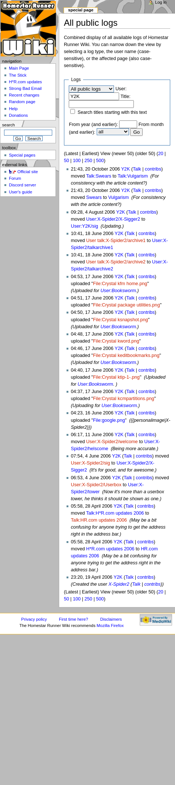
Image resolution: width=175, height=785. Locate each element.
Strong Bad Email (25, 88)
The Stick (17, 75)
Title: (126, 96)
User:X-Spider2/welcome (112, 441)
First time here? (73, 619)
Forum (15, 178)
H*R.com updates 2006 (110, 548)
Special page (80, 10)
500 (100, 160)
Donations (18, 115)
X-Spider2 (118, 584)
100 (77, 160)
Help (13, 108)
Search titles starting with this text (112, 112)
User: (120, 88)
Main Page (19, 68)
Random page (22, 101)
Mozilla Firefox (110, 625)
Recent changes (24, 95)
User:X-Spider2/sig (90, 463)
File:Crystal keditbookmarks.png (126, 355)
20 (160, 153)
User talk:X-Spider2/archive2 (115, 261)
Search (8, 125)
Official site (27, 171)
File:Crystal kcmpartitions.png (123, 398)
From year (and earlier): (93, 124)
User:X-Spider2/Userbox (96, 484)
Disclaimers (111, 619)
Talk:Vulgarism (133, 176)
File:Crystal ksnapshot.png (120, 319)
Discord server (22, 185)
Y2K (125, 169)
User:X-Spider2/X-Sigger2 (113, 219)
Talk (137, 169)
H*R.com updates (25, 82)
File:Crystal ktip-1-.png (116, 377)
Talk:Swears (98, 176)
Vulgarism (118, 197)
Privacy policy (34, 619)
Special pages (22, 155)
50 (66, 160)
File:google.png (109, 420)
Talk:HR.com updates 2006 (99, 520)
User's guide (20, 192)
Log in (161, 2)
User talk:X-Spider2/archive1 (115, 240)
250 (88, 160)
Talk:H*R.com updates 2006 (115, 513)
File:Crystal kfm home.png (120, 283)
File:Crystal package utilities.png (126, 305)
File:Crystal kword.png (116, 341)
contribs (153, 169)
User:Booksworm (118, 290)
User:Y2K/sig (84, 226)
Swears (93, 197)
